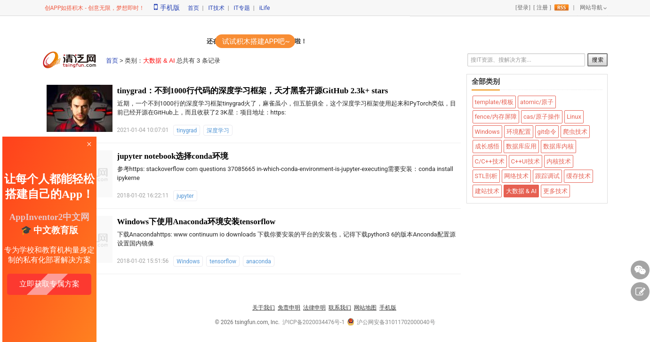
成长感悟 (487, 146)
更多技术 (555, 191)
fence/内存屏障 (496, 116)
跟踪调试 (547, 175)
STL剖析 (486, 175)
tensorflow (222, 261)
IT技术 (216, 8)
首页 (193, 8)
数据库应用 (521, 146)
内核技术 (558, 161)
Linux (574, 116)
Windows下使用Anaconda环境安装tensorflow (196, 221)
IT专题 (242, 8)
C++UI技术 (525, 161)
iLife (264, 8)
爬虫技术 (575, 131)
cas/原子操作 (541, 116)
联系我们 (340, 307)
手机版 (167, 7)
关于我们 (263, 307)
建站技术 (487, 191)
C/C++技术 (490, 161)
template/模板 (494, 102)
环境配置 (518, 131)
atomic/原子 (537, 102)
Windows (188, 261)
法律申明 (314, 307)
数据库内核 (558, 146)
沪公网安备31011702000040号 (391, 322)
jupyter (185, 196)
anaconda (258, 261)
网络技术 (516, 175)
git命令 (547, 131)
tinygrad (187, 130)
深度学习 (218, 130)
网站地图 (365, 307)
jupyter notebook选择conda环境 (172, 156)
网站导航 (591, 7)
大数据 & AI (521, 191)
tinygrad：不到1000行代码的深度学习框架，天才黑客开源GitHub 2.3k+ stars (252, 90)
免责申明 (289, 307)
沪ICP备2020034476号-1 (313, 322)
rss (561, 7)
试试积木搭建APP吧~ (256, 41)
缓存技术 (578, 175)
